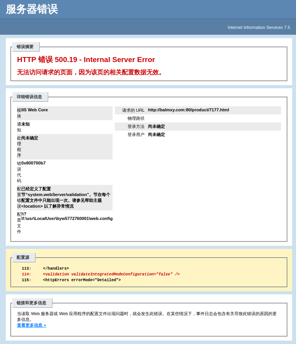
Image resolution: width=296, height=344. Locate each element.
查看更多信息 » (31, 328)
